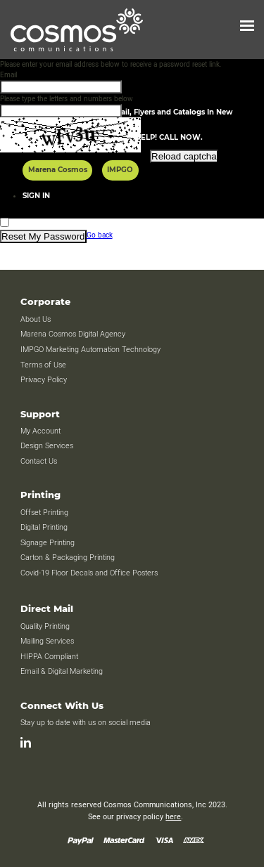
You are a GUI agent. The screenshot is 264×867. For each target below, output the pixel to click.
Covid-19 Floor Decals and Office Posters (89, 573)
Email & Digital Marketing (61, 671)
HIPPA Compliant (49, 657)
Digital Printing (44, 527)
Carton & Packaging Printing (67, 557)
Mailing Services (47, 641)
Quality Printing (45, 626)
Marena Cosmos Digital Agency (72, 334)
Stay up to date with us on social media (86, 723)
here (173, 817)
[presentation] (107, 190)
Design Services (46, 446)
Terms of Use (43, 365)
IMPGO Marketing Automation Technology (90, 350)
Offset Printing (44, 513)
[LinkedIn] (25, 742)
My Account (40, 431)
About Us (35, 319)
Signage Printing (47, 543)
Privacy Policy (43, 380)
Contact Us (38, 461)
